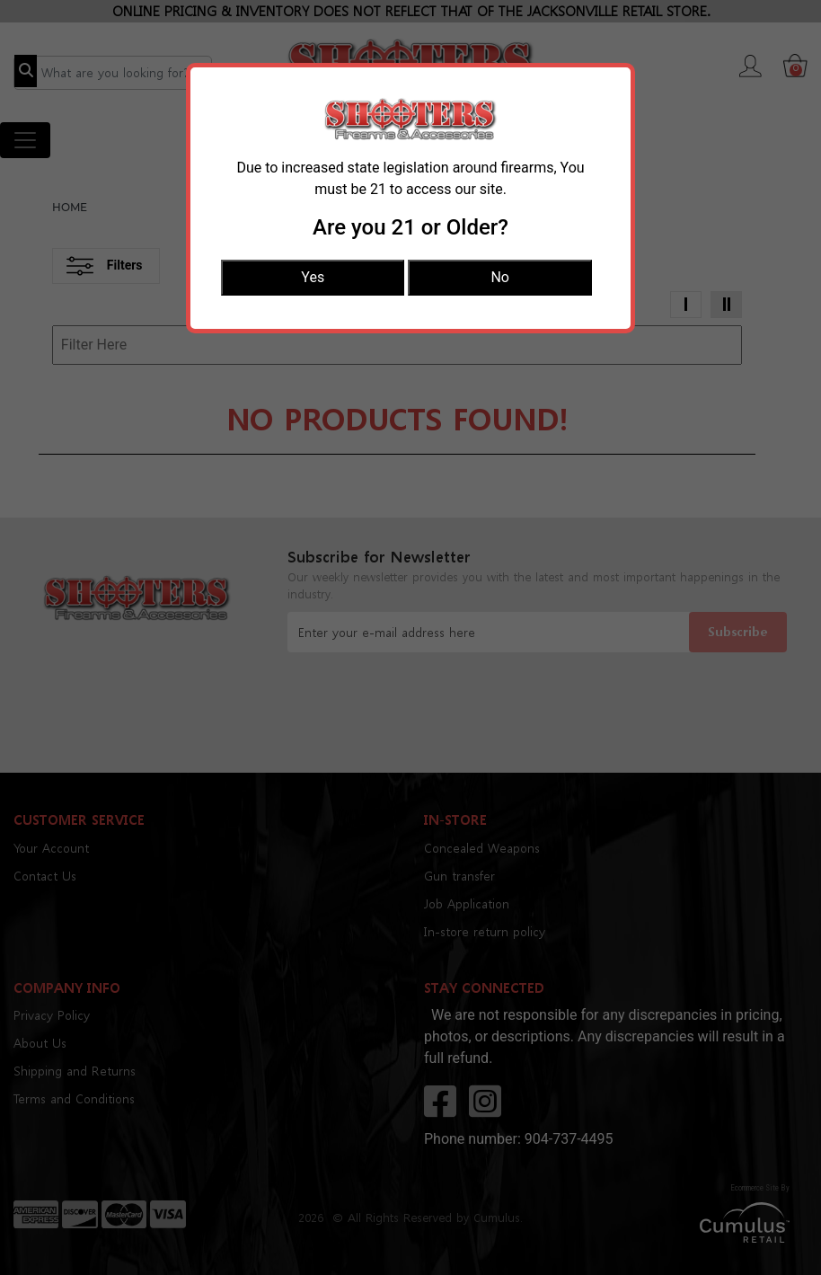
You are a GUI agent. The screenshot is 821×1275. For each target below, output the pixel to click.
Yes (312, 277)
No (499, 277)
